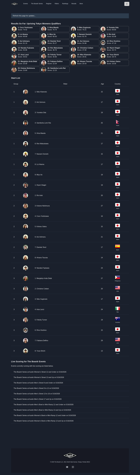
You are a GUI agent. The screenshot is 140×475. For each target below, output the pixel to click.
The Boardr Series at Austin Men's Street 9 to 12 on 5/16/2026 (36, 388)
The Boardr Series (37, 3)
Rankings (65, 3)
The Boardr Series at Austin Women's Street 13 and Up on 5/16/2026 (39, 377)
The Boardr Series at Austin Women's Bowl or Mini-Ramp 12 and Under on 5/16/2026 (45, 415)
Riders (57, 3)
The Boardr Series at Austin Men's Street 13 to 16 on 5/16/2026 (37, 394)
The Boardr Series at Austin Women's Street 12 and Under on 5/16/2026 (40, 372)
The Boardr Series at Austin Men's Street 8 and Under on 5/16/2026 (38, 383)
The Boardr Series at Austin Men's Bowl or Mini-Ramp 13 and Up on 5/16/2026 (42, 410)
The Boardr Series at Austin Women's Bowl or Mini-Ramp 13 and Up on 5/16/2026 (44, 421)
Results (73, 3)
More (81, 3)
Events (25, 3)
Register (48, 3)
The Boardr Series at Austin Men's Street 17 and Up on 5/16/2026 (38, 399)
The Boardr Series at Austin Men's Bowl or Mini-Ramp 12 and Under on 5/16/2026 (43, 404)
